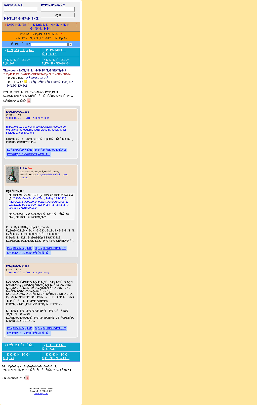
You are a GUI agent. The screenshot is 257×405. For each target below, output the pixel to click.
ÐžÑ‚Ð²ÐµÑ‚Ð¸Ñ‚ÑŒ (20, 50)
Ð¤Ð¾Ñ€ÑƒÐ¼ (17, 24)
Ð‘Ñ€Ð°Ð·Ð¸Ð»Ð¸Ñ (38, 77)
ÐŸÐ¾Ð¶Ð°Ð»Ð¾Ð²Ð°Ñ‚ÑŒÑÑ (28, 154)
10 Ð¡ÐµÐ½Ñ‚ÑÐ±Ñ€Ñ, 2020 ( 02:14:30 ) (27, 118)
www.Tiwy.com (41, 393)
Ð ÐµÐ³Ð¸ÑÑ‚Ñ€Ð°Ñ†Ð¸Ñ (52, 24)
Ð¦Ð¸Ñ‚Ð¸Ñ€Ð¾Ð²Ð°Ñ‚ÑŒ (50, 149)
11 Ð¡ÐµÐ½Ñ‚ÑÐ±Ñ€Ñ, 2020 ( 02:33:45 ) (27, 272)
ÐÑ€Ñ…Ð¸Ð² (40, 28)
